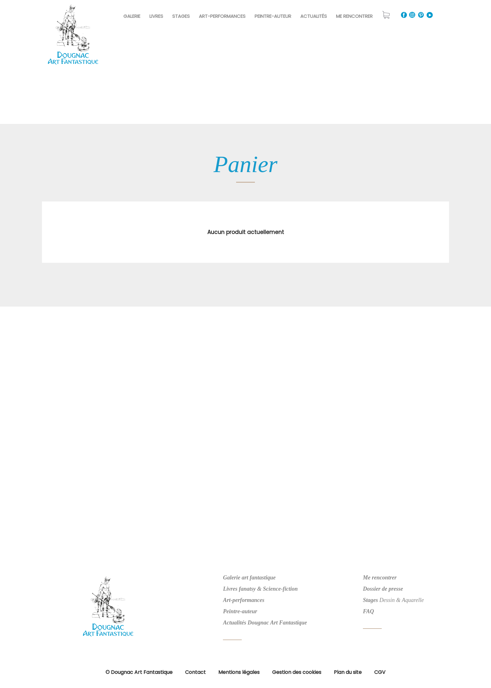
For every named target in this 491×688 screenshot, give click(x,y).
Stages (181, 16)
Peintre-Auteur (273, 16)
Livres (156, 16)
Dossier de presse (383, 589)
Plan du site (348, 672)
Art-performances (243, 600)
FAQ (368, 611)
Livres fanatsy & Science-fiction (260, 589)
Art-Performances (222, 16)
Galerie (131, 16)
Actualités (313, 16)
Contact (195, 672)
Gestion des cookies (296, 672)
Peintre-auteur (240, 611)
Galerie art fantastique (249, 577)
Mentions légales (239, 672)
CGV (379, 672)
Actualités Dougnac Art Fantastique (265, 622)
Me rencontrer (354, 16)
